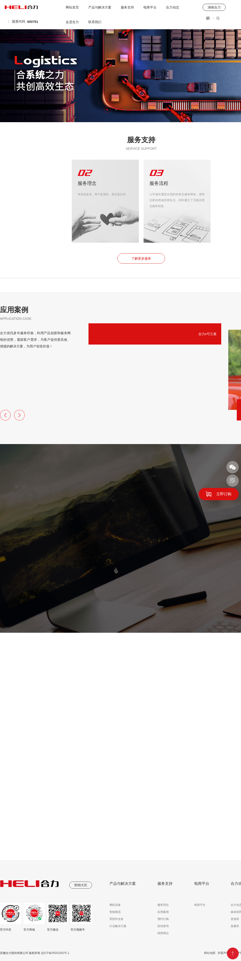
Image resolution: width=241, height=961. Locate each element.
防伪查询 (163, 926)
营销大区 (80, 885)
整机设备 (115, 905)
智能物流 (115, 912)
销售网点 (163, 933)
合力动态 (172, 7)
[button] (107, 109)
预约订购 (163, 919)
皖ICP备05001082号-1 (54, 953)
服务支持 (127, 7)
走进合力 (72, 22)
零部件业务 (116, 919)
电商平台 (150, 7)
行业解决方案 (117, 926)
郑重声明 (223, 953)
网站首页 (72, 7)
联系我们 (94, 22)
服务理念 (163, 905)
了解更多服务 (141, 258)
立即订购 (223, 494)
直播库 (235, 926)
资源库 (235, 919)
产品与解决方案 (99, 7)
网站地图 (209, 953)
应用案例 (163, 912)
